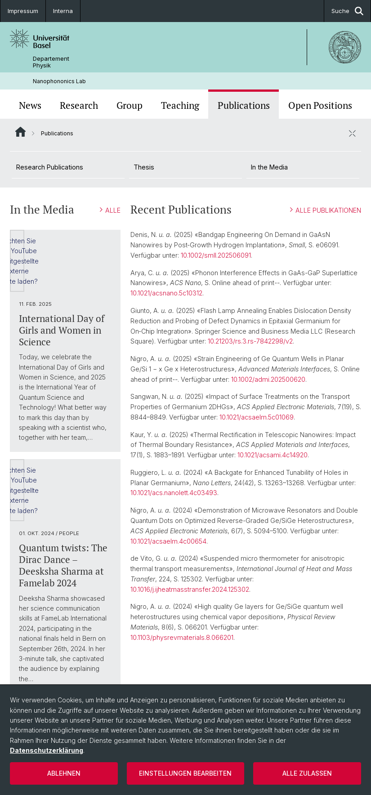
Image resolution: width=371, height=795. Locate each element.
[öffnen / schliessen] (352, 133)
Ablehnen (63, 773)
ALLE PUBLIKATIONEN (325, 210)
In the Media (269, 167)
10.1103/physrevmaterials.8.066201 (181, 637)
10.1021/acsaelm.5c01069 (256, 417)
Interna (63, 10)
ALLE (110, 210)
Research (79, 105)
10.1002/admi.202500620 (268, 379)
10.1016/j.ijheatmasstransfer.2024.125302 (189, 589)
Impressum (23, 10)
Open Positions (320, 105)
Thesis (144, 167)
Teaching (180, 105)
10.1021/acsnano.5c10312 (166, 293)
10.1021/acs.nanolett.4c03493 (173, 492)
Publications (244, 105)
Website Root (20, 132)
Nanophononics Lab (59, 81)
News (30, 105)
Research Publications (49, 167)
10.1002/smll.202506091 (216, 255)
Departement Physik (51, 62)
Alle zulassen (307, 773)
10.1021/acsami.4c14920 (272, 455)
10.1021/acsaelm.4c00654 (168, 541)
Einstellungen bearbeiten (185, 773)
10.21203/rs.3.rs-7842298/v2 (250, 341)
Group (129, 105)
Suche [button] (347, 11)
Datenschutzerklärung (46, 750)
